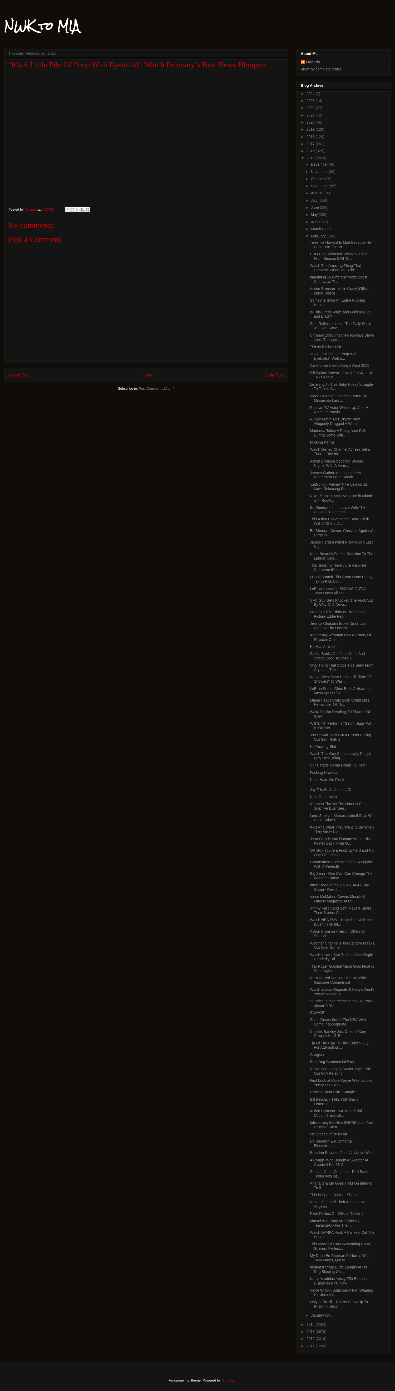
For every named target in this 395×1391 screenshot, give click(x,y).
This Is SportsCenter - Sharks (334, 1195)
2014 (311, 1324)
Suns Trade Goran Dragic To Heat (338, 765)
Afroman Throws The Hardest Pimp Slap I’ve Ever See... (339, 806)
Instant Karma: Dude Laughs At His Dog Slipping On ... (339, 1269)
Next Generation (323, 797)
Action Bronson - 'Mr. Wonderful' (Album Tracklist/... (336, 1113)
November (320, 172)
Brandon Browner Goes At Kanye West (342, 1153)
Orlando (313, 62)
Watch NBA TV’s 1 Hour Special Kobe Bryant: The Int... (341, 922)
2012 (311, 1339)
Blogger (227, 1380)
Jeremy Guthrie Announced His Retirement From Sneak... (335, 475)
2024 (311, 94)
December (320, 164)
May (315, 214)
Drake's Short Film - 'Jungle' (333, 1092)
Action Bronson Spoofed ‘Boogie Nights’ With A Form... (336, 463)
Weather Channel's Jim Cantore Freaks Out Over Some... (342, 945)
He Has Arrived (322, 646)
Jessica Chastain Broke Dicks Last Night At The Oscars (338, 625)
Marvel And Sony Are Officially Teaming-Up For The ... (334, 1223)
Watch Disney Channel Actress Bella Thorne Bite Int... (340, 451)
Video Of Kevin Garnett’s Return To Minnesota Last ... (338, 398)
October (318, 179)
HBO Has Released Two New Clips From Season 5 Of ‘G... (338, 256)
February (319, 236)
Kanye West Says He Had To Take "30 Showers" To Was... (341, 679)
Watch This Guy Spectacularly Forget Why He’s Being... (340, 756)
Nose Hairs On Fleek (327, 780)
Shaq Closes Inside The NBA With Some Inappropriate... (338, 1022)
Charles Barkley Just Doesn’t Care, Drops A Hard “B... (338, 1033)
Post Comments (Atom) (156, 388)
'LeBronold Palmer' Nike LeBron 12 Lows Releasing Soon (338, 486)
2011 (311, 1346)
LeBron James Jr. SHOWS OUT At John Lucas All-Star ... (338, 591)
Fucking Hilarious (324, 772)
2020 (311, 122)
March (316, 229)
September (320, 186)
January (318, 1315)
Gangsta (317, 1055)
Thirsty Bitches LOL (326, 347)
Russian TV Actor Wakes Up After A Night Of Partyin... (339, 409)
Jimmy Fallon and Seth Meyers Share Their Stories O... (340, 910)
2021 (311, 115)
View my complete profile (321, 69)
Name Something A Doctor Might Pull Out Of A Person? (340, 1071)
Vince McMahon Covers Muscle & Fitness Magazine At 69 (337, 899)
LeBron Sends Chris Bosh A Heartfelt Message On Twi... (340, 691)
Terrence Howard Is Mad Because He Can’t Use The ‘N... (340, 244)
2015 (311, 158)
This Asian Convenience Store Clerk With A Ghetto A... (339, 521)
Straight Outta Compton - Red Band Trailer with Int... (339, 1174)
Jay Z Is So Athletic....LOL (331, 790)
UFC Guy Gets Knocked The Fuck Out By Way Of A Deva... (341, 602)
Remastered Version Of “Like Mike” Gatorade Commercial (338, 980)
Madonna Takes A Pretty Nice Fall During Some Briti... (337, 433)
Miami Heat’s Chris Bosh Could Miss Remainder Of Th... (339, 702)
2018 (311, 137)
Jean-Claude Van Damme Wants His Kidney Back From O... (340, 841)
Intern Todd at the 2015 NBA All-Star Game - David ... (339, 887)
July (314, 200)
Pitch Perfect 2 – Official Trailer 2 (337, 1213)
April (315, 222)
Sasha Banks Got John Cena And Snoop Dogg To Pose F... (337, 656)
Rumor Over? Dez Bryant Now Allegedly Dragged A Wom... (335, 421)
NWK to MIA (41, 26)
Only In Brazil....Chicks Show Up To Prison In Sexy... (339, 1304)
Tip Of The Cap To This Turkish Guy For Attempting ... (339, 1045)
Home (147, 375)
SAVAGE (317, 1013)
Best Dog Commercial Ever (332, 1062)
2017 (311, 144)
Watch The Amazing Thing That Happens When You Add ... (335, 267)
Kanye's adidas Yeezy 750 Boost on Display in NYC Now (339, 1281)
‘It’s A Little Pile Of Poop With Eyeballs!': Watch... (333, 356)
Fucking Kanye (322, 442)
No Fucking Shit (323, 746)
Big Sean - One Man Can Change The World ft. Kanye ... (341, 875)
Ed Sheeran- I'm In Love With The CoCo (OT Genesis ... (337, 509)
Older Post (274, 375)
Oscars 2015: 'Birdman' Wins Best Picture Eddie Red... (338, 614)
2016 (311, 151)
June (315, 207)
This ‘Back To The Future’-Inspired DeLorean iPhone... (338, 567)
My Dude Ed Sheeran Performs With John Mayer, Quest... (339, 1257)
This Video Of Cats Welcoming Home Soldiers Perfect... (340, 1246)
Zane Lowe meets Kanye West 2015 (339, 365)
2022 (311, 108)
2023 (311, 101)
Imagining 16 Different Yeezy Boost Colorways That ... (338, 279)
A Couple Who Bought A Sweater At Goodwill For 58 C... (339, 1162)
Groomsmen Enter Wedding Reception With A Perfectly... (341, 864)
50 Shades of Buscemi (328, 1134)
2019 (311, 129)
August (317, 193)
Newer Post (19, 375)
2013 (311, 1331)
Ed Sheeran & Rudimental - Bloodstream (332, 1143)
